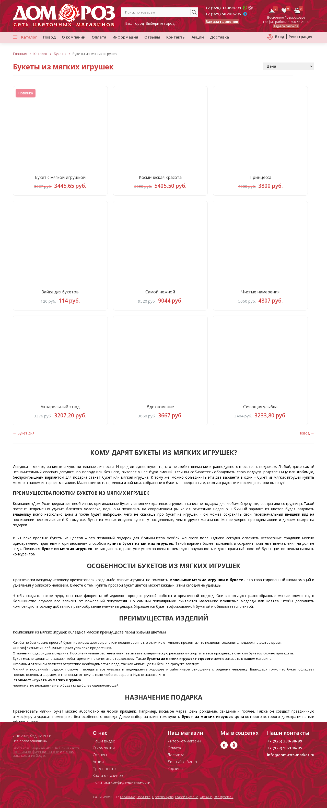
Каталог (29, 37)
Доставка (219, 37)
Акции (198, 37)
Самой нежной (160, 294)
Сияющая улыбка (260, 410)
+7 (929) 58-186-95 (223, 13)
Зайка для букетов (60, 294)
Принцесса (260, 178)
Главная (20, 53)
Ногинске (143, 797)
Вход (279, 36)
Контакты (175, 37)
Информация (125, 37)
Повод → (306, 437)
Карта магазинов (108, 775)
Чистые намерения (260, 294)
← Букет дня (23, 437)
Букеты (60, 53)
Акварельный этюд (60, 410)
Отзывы (152, 37)
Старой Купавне (186, 797)
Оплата (99, 37)
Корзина (175, 768)
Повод (49, 37)
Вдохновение (160, 410)
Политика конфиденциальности (36, 752)
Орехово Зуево (162, 797)
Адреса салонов (286, 26)
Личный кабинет (182, 761)
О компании (74, 37)
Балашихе (127, 797)
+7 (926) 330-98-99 (284, 740)
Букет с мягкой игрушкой (60, 178)
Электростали (223, 797)
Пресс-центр (104, 768)
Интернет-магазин (184, 740)
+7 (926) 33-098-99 (223, 7)
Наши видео (104, 740)
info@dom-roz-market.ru (290, 754)
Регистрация (300, 36)
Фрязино (206, 797)
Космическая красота (160, 178)
